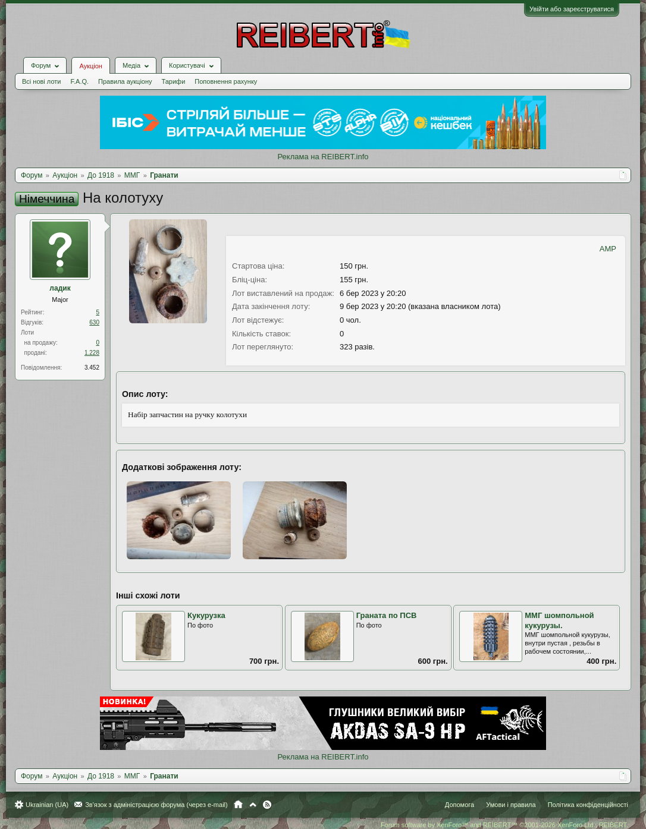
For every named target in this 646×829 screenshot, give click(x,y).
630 (94, 322)
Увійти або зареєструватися (571, 8)
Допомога (459, 804)
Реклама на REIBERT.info (322, 156)
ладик (59, 288)
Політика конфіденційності (588, 804)
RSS (267, 804)
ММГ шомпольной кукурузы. (559, 620)
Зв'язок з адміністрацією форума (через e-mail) (156, 804)
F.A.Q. (79, 81)
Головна (238, 804)
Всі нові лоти (41, 81)
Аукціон (90, 66)
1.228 (91, 352)
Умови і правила (510, 804)
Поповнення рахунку (226, 81)
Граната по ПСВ (386, 615)
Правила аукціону (125, 81)
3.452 (91, 367)
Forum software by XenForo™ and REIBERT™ (504, 824)
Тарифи (174, 81)
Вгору (253, 804)
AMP (608, 248)
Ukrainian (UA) (47, 804)
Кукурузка (206, 615)
